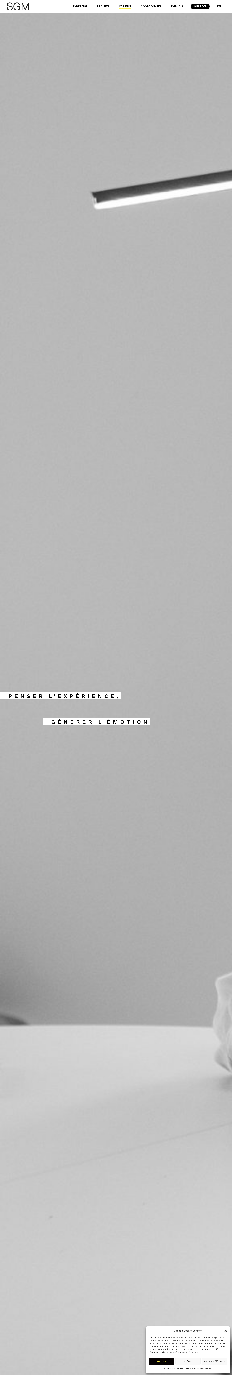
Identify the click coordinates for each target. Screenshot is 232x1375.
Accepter (161, 1361)
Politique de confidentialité (198, 1369)
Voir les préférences (214, 1361)
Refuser (188, 1361)
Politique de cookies (173, 1369)
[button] (225, 1330)
